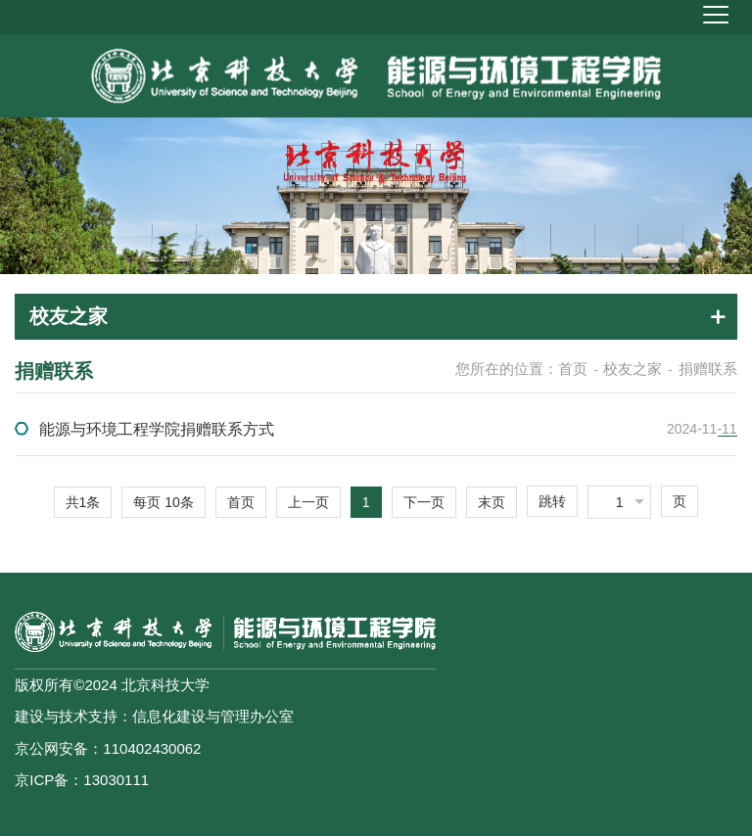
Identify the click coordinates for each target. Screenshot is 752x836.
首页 (573, 368)
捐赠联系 (708, 368)
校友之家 (632, 368)
